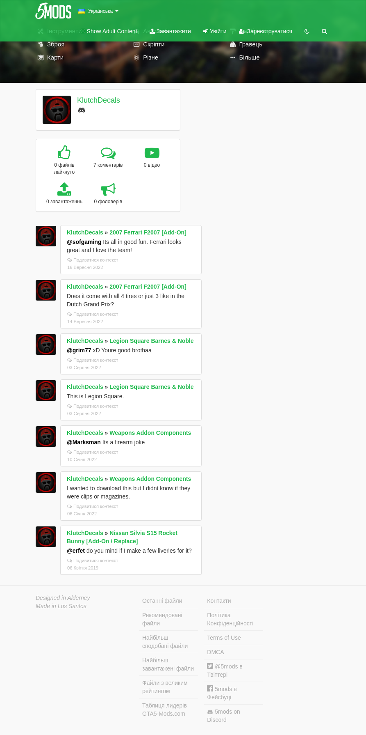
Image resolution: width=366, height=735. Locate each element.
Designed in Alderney (63, 598)
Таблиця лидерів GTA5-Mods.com (164, 709)
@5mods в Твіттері (224, 670)
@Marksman (84, 442)
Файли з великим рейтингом (165, 687)
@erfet (76, 550)
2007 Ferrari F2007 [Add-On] (147, 232)
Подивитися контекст (92, 259)
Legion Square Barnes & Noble (151, 341)
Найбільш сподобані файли (165, 641)
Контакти (219, 600)
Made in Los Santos (61, 606)
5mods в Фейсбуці (221, 693)
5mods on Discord (223, 715)
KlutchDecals (98, 100)
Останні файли (162, 600)
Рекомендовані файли (162, 619)
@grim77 (79, 350)
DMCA (215, 652)
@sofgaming (84, 242)
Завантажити (170, 31)
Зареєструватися (265, 31)
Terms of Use (224, 637)
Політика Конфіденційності (230, 619)
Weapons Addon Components (150, 433)
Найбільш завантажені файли (168, 664)
